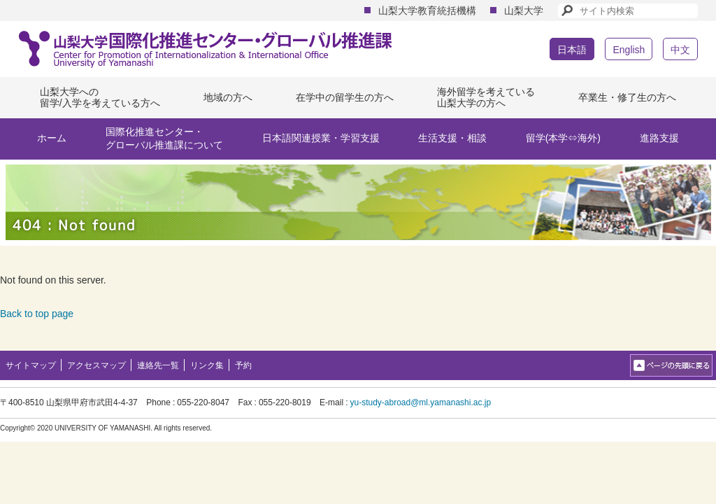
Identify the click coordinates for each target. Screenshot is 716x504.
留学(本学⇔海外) (563, 138)
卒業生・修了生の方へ (627, 97)
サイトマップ (31, 365)
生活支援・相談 (452, 138)
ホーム (51, 138)
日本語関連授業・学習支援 (321, 138)
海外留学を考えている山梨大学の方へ (486, 97)
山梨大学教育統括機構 (427, 10)
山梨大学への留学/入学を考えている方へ (100, 97)
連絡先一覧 (158, 365)
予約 (243, 365)
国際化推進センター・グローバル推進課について (164, 138)
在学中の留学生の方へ (345, 97)
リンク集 (207, 365)
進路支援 (659, 138)
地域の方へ (227, 97)
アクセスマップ (96, 365)
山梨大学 (523, 10)
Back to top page (36, 313)
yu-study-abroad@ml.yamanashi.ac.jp (420, 402)
